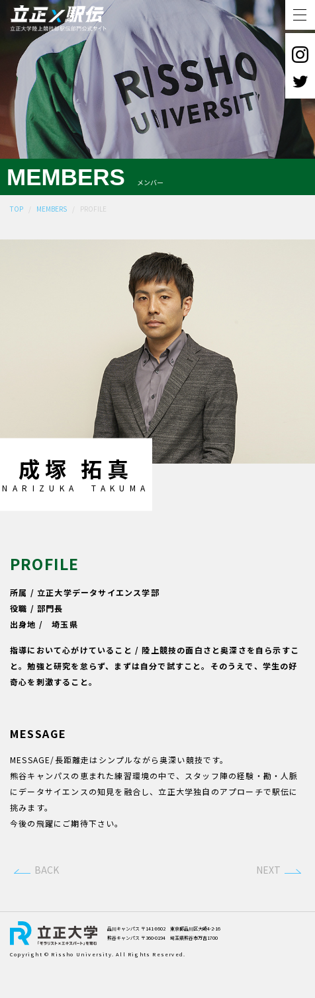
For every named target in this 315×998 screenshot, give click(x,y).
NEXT (268, 900)
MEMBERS (51, 209)
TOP (16, 209)
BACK (46, 900)
